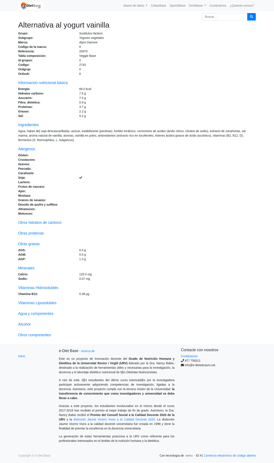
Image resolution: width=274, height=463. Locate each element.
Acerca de (88, 351)
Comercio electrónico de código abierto (230, 455)
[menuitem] (158, 6)
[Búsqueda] (251, 17)
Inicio (21, 356)
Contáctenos (189, 356)
